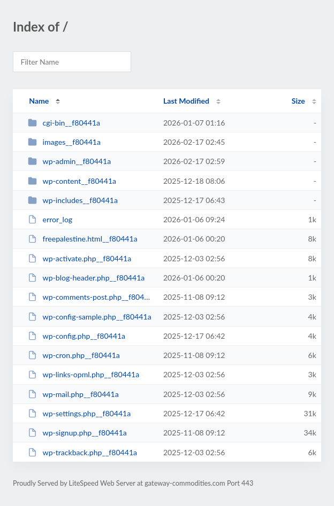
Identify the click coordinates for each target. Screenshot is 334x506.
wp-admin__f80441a (69, 161)
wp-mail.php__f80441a (73, 394)
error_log (50, 219)
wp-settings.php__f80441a (79, 413)
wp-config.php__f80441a (76, 335)
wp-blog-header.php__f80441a (86, 277)
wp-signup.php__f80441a (77, 432)
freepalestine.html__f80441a (82, 238)
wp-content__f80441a (72, 180)
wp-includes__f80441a (73, 200)
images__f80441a (64, 141)
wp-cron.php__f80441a (74, 355)
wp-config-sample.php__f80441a (89, 316)
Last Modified (186, 100)
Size (298, 100)
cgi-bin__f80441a (64, 122)
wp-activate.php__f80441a (79, 258)
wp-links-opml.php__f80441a (83, 374)
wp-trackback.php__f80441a (82, 452)
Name (39, 100)
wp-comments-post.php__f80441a (91, 296)
